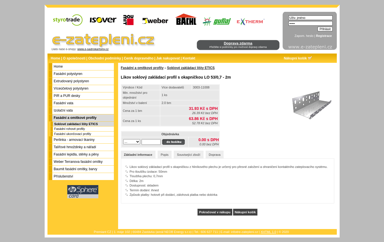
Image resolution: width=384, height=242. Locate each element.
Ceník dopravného (138, 58)
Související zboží (188, 154)
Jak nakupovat (168, 58)
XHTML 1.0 (268, 232)
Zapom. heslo (304, 35)
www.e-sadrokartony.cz (93, 49)
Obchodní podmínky (104, 58)
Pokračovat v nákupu (215, 212)
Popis (165, 154)
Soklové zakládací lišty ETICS (76, 124)
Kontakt (189, 58)
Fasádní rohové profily (69, 128)
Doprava (215, 154)
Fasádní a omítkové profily (142, 68)
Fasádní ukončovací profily (72, 134)
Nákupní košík (295, 58)
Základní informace (138, 154)
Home (55, 58)
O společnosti (74, 58)
